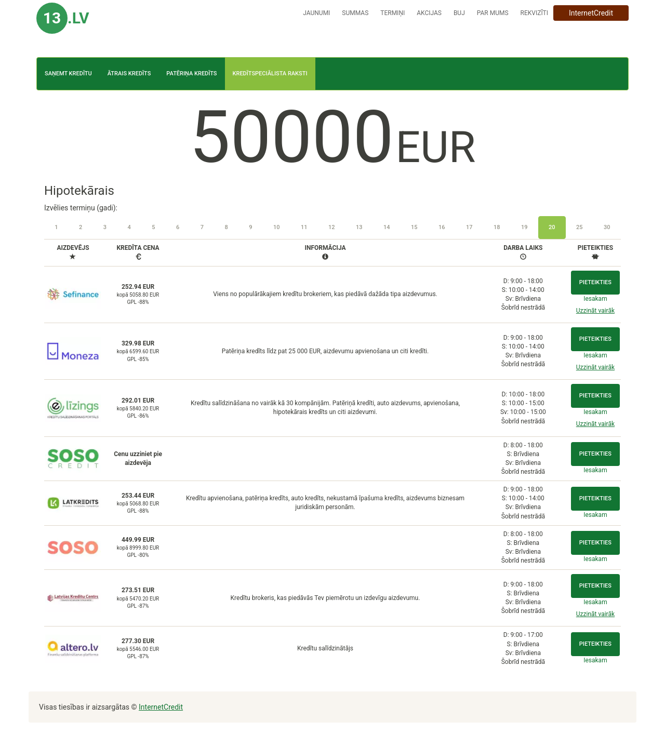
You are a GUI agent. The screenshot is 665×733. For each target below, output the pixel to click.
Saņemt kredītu (68, 73)
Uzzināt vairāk (595, 310)
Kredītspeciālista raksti (270, 73)
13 (359, 227)
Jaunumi (316, 13)
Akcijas (429, 13)
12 (331, 227)
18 (497, 227)
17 (469, 227)
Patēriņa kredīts (191, 73)
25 (579, 227)
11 (304, 227)
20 (552, 227)
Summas (355, 13)
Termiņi (392, 13)
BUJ (459, 13)
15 (414, 227)
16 (441, 227)
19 (524, 227)
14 (386, 227)
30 (607, 227)
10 (276, 227)
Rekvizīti (534, 13)
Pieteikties (595, 282)
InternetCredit (591, 13)
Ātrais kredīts (129, 73)
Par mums (493, 13)
